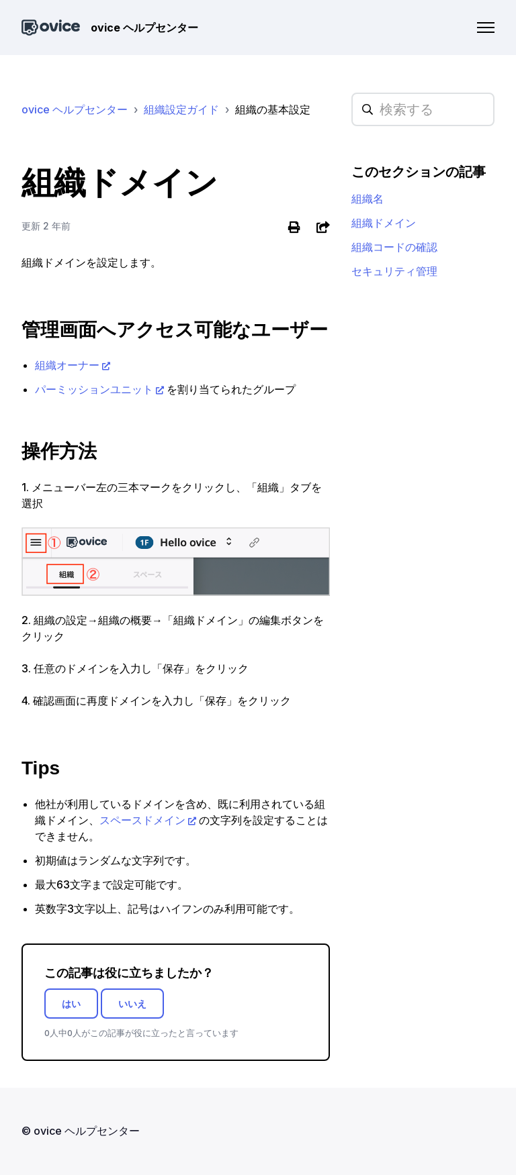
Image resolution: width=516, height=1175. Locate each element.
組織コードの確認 (394, 247)
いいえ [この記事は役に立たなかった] (132, 1003)
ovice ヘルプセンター (75, 109)
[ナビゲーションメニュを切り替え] (486, 27)
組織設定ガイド (181, 109)
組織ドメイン (383, 222)
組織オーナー (67, 365)
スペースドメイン (142, 820)
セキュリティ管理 (394, 271)
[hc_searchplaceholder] (422, 109)
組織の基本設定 (272, 109)
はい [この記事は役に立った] (71, 1003)
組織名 (367, 198)
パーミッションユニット (94, 389)
